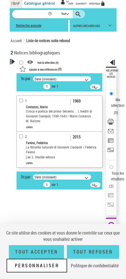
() (40, 69)
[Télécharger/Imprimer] (110, 123)
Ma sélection (118, 102)
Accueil (16, 40)
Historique (95, 3)
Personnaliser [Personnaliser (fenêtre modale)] (37, 265)
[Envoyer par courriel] (110, 133)
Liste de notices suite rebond (48, 40)
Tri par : (26, 78)
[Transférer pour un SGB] (110, 151)
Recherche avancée (28, 25)
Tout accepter (36, 252)
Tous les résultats (117, 176)
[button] (50, 14)
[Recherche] (30, 14)
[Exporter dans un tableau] (110, 142)
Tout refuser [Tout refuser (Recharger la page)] (93, 252)
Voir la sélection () (48, 62)
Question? (81, 3)
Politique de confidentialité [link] (95, 265)
